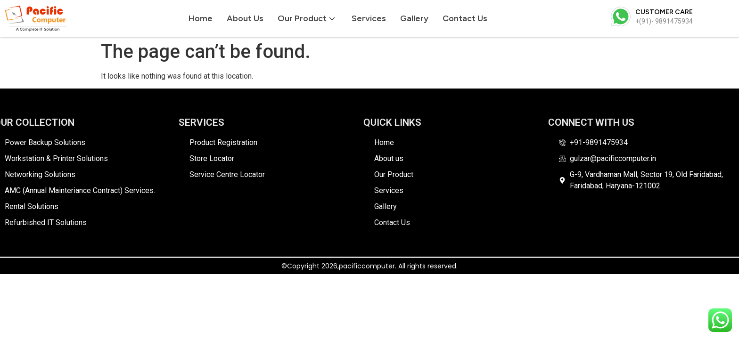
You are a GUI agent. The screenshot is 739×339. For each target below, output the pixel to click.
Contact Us (465, 18)
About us (245, 18)
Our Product (306, 18)
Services (369, 18)
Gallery (414, 18)
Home (201, 18)
